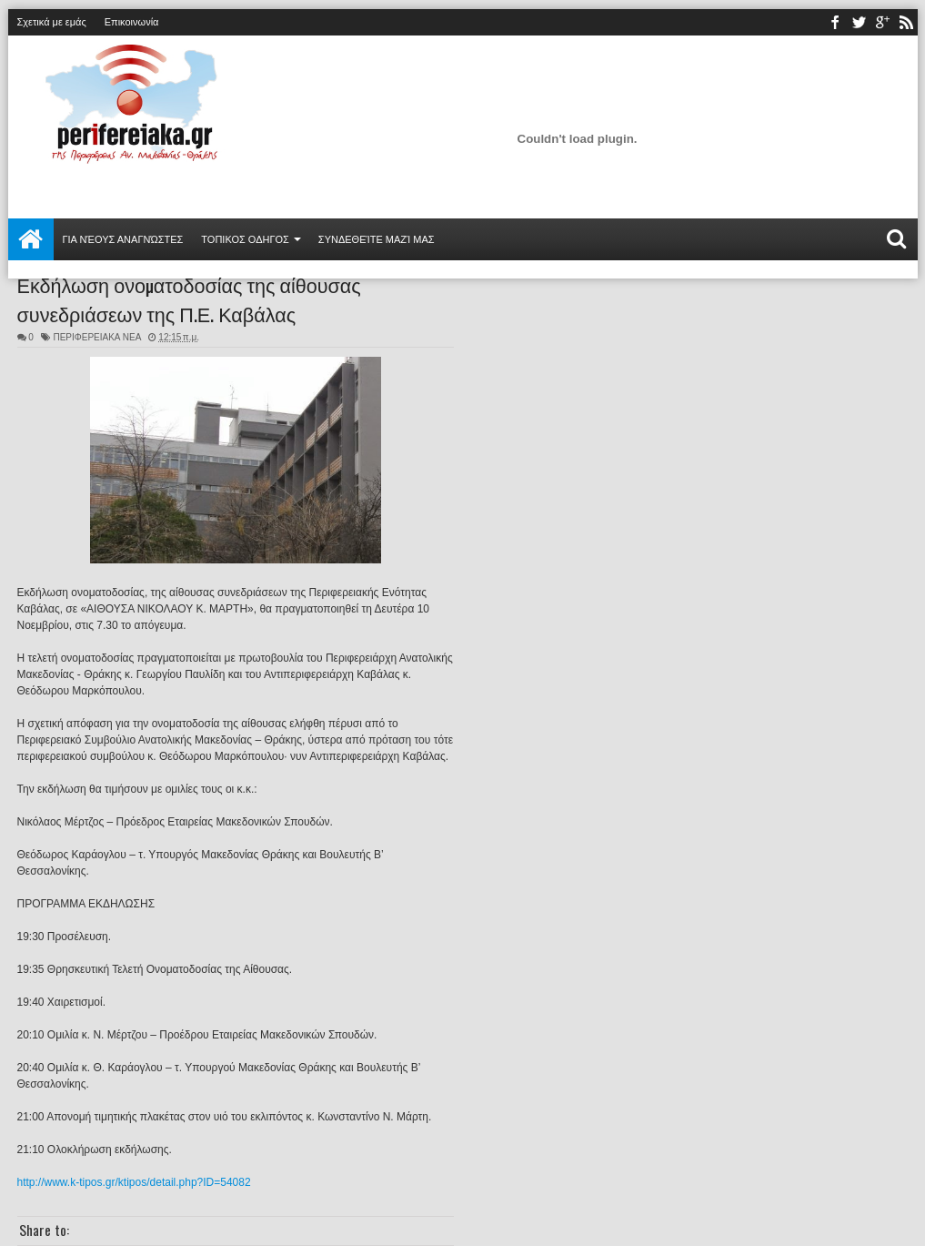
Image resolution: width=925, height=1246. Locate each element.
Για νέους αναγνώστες (123, 239)
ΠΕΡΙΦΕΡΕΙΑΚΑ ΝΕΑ (96, 337)
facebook (835, 22)
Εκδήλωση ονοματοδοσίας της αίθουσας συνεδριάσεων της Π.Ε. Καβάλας (189, 298)
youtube (882, 22)
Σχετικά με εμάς (51, 21)
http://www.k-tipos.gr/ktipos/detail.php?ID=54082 (134, 1182)
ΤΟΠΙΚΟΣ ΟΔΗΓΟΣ (245, 239)
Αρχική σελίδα (31, 239)
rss (906, 22)
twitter (858, 22)
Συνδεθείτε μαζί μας (376, 239)
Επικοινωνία (132, 21)
